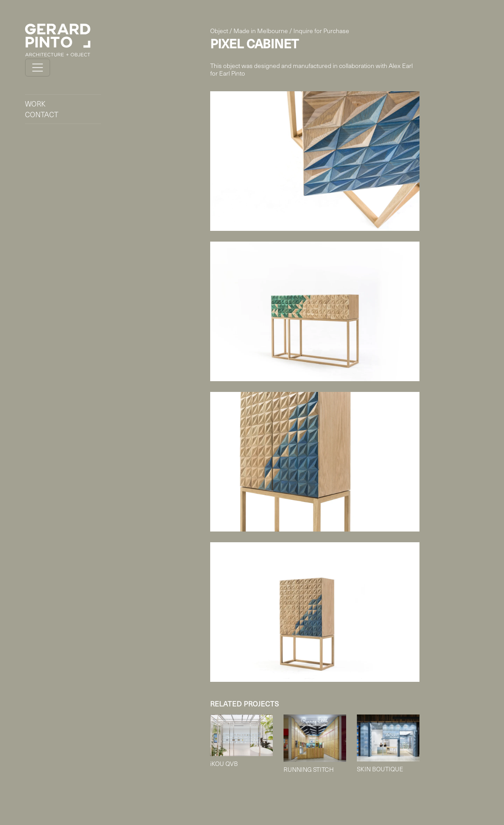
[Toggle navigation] (37, 68)
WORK (35, 103)
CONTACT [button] (41, 114)
